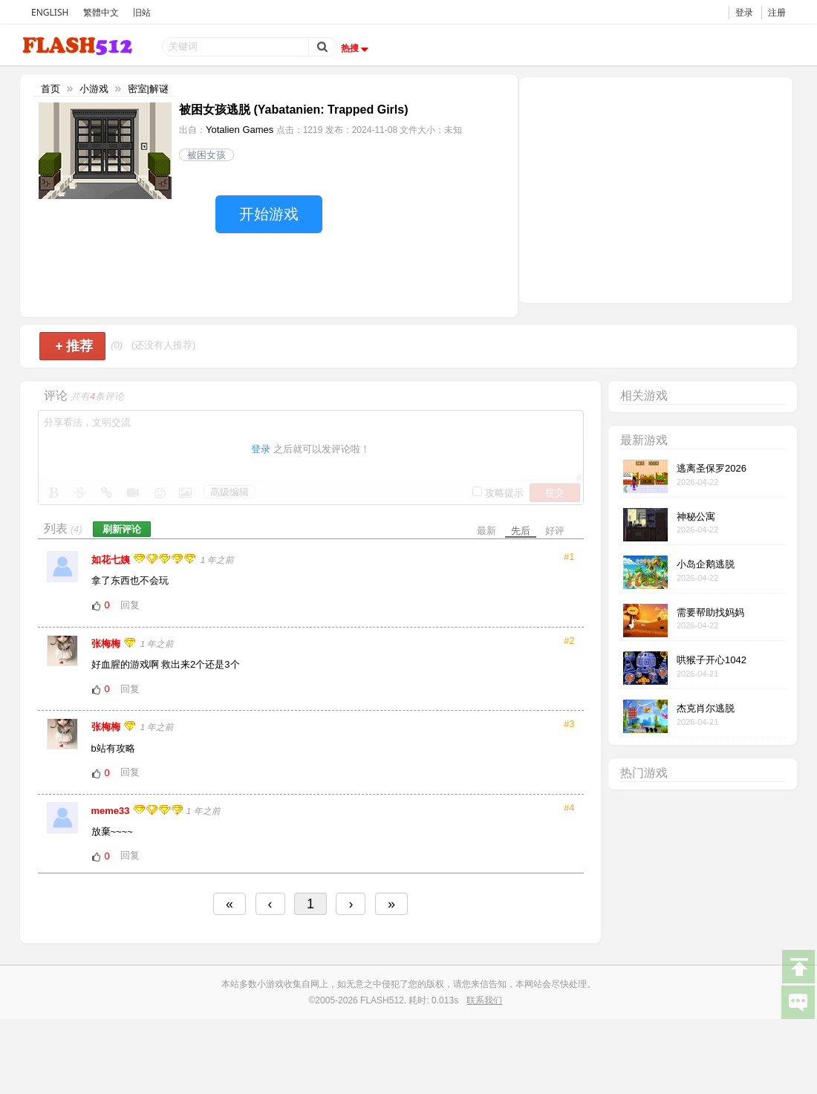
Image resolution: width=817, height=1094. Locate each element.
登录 (744, 12)
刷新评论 (121, 529)
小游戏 (93, 88)
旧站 (142, 12)
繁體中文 (101, 12)
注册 (777, 12)
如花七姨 (112, 559)
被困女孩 (206, 154)
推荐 (74, 346)
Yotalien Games (239, 129)
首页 (50, 88)
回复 (130, 605)
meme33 (112, 810)
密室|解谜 (148, 88)
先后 (520, 530)
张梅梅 (107, 643)
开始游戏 (269, 214)
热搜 (356, 48)
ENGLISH (49, 12)
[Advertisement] (656, 189)
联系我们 (484, 1000)
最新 (486, 530)
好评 (554, 530)
